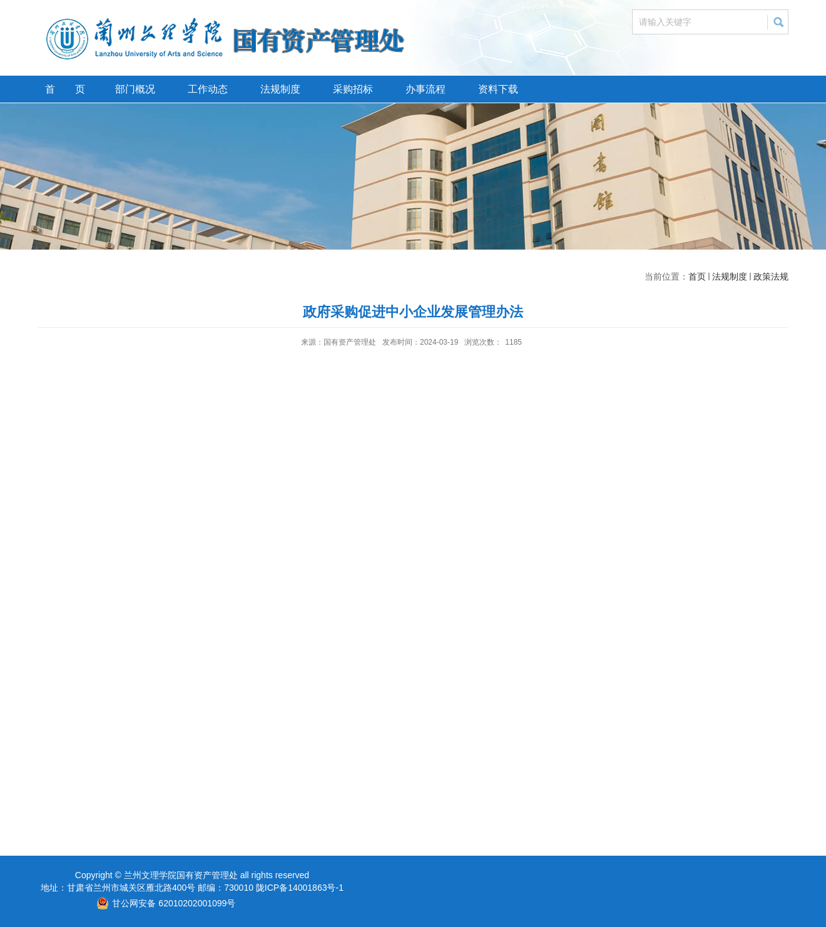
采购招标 (353, 89)
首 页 (65, 89)
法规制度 (280, 89)
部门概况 (135, 89)
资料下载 (498, 89)
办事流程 (425, 89)
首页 (697, 276)
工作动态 (208, 89)
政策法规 (770, 276)
